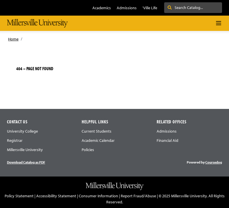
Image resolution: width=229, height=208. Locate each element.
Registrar (15, 140)
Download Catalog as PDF (26, 162)
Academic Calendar (98, 140)
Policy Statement (19, 195)
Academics (101, 7)
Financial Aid (167, 140)
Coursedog (213, 162)
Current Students (96, 131)
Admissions (127, 7)
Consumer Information (98, 195)
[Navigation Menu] (218, 23)
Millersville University (25, 149)
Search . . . (180, 7)
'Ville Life (149, 7)
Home (13, 39)
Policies (88, 149)
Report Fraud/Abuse (138, 195)
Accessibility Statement (56, 195)
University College (22, 131)
